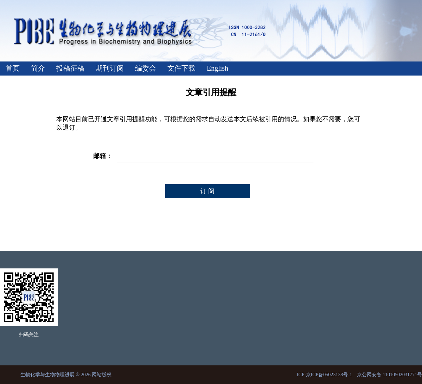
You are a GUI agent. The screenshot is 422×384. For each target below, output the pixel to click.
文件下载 (181, 68)
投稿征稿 (70, 68)
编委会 (145, 68)
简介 (38, 68)
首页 (13, 68)
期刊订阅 (110, 68)
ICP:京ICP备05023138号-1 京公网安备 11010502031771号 (359, 374)
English (217, 68)
